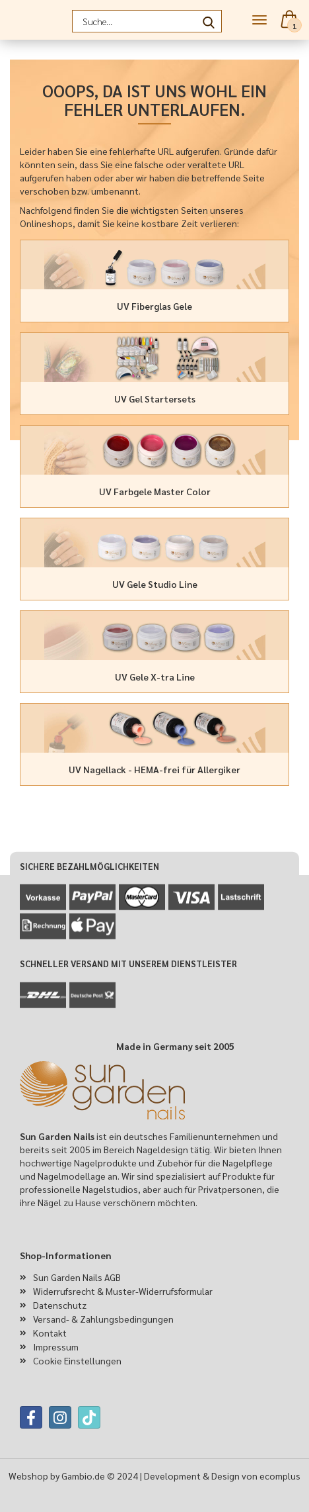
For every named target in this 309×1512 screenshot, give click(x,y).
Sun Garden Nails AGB (77, 1277)
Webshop (28, 1476)
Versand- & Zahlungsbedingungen (103, 1319)
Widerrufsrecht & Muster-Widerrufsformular (123, 1291)
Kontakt (50, 1333)
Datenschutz (59, 1305)
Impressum (56, 1346)
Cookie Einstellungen (77, 1360)
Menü (259, 20)
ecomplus (279, 1476)
